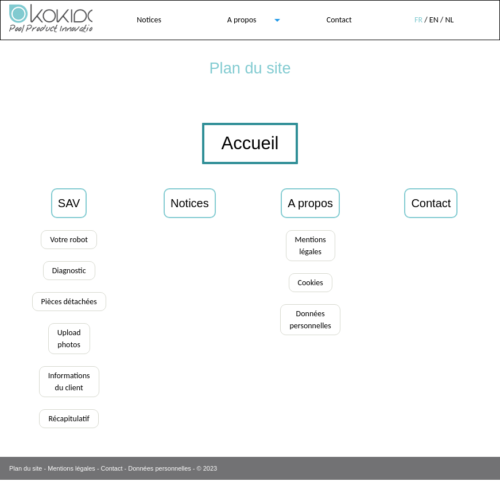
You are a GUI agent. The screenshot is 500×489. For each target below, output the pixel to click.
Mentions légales (71, 468)
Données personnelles (159, 468)
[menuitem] (149, 20)
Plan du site (25, 468)
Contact (339, 20)
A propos (242, 20)
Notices (149, 20)
